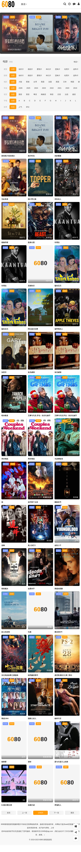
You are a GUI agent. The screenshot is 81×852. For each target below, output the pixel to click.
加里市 (3, 372)
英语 (27, 94)
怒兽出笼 (31, 242)
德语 (74, 94)
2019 (75, 88)
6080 (3, 824)
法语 (66, 94)
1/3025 (40, 813)
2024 (36, 88)
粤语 (35, 94)
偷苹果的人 (59, 329)
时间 (13, 107)
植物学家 (4, 242)
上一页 (24, 813)
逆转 (29, 762)
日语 (59, 94)
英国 (57, 82)
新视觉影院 (9, 824)
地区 (5, 82)
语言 (5, 94)
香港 (27, 82)
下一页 (56, 813)
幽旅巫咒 (58, 502)
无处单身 (4, 199)
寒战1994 (5, 719)
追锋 (3, 545)
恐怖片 (57, 69)
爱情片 (39, 69)
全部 (13, 69)
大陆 (20, 82)
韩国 (72, 82)
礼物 (29, 632)
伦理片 (66, 69)
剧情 (5, 75)
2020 (67, 88)
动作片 (21, 69)
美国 (42, 82)
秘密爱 (3, 762)
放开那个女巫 (33, 502)
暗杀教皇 (4, 416)
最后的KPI (58, 632)
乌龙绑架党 (59, 459)
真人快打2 (32, 545)
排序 (5, 107)
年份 (5, 88)
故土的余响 (5, 632)
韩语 (51, 94)
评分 (27, 107)
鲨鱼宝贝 (58, 286)
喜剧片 (30, 69)
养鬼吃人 (58, 805)
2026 (20, 88)
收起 (76, 62)
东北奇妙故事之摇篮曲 (9, 675)
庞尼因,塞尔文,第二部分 (63, 675)
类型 (5, 69)
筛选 (11, 62)
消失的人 (58, 199)
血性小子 (58, 545)
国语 (20, 94)
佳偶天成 (31, 805)
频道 (24, 4)
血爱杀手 (31, 589)
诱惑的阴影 (59, 589)
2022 (52, 88)
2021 (60, 88)
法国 (50, 82)
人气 (20, 107)
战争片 (75, 69)
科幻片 (48, 69)
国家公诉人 (32, 719)
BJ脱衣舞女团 (6, 805)
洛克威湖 (31, 372)
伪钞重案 (58, 156)
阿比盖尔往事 (33, 329)
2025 (28, 88)
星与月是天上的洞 (61, 762)
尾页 (72, 813)
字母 (5, 101)
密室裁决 (4, 589)
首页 (8, 813)
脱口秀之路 (32, 199)
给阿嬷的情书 (33, 675)
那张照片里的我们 (8, 156)
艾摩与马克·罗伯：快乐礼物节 (39, 416)
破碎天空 (58, 719)
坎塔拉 (57, 242)
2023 (44, 88)
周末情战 (4, 459)
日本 (65, 82)
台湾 (35, 82)
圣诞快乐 (31, 286)
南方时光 (31, 156)
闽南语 (43, 94)
